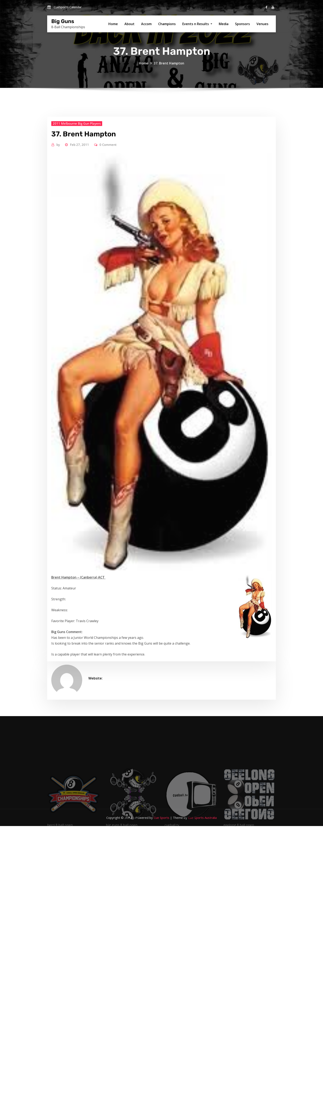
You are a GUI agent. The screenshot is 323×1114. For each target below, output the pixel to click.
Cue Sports (161, 818)
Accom (146, 24)
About (129, 24)
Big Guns (62, 21)
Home (113, 24)
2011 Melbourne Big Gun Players (77, 231)
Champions (167, 24)
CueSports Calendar (68, 7)
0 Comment (108, 253)
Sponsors (242, 24)
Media (223, 24)
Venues (262, 24)
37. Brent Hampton (169, 67)
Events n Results (197, 24)
